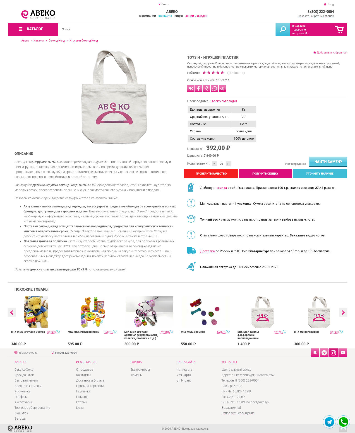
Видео (179, 16)
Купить (51, 331)
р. (307, 33)
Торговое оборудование (32, 407)
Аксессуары (23, 402)
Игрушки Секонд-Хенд (84, 40)
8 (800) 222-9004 (320, 12)
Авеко (25, 40)
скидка (221, 188)
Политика (83, 391)
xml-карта (184, 375)
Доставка (207, 251)
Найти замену (328, 162)
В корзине (298, 26)
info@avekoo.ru (28, 352)
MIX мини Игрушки (306, 331)
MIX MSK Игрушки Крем (83, 331)
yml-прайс (184, 380)
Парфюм (20, 397)
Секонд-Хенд (57, 40)
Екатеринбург (140, 369)
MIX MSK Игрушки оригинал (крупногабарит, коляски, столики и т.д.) (141, 335)
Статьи (81, 402)
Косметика (22, 391)
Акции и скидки (196, 16)
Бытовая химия (26, 380)
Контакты (165, 16)
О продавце (84, 369)
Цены (80, 407)
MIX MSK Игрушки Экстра (28, 331)
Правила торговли (90, 386)
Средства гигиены (27, 386)
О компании (147, 16)
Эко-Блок (21, 413)
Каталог (39, 40)
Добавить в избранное (331, 52)
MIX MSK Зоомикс (193, 331)
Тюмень (136, 375)
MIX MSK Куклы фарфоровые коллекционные (248, 335)
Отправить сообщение (237, 413)
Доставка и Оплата (90, 380)
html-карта (184, 369)
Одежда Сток (24, 375)
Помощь (82, 397)
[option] (114, 97)
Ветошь (20, 418)
